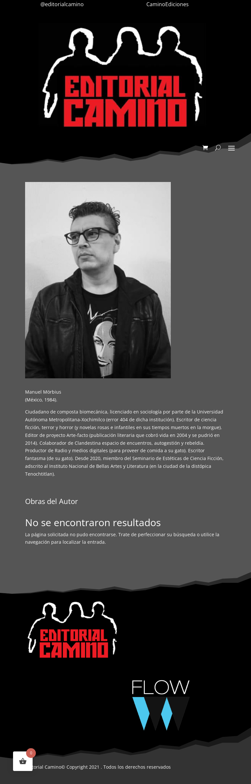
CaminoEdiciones (167, 4)
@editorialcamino (62, 4)
